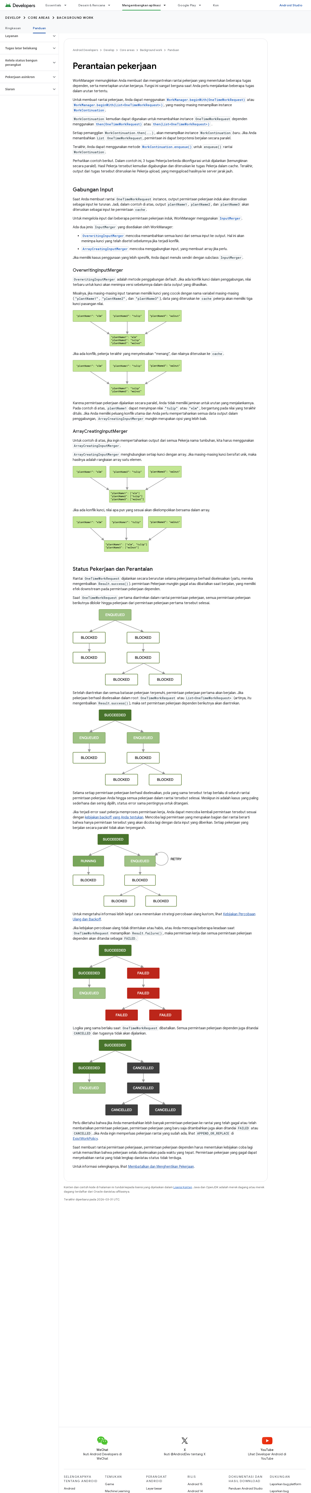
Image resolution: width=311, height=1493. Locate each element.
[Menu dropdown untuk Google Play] (202, 5)
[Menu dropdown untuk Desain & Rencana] (111, 5)
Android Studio (291, 5)
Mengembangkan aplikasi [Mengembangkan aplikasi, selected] (141, 5)
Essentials (53, 5)
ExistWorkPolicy (85, 1139)
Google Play (187, 5)
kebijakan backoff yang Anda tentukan (114, 817)
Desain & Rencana (91, 5)
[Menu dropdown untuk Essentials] (67, 5)
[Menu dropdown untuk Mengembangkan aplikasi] (166, 5)
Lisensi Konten (182, 1187)
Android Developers (85, 50)
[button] (26, 35)
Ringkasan (13, 28)
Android (69, 1488)
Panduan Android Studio (245, 1488)
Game (109, 1484)
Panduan (173, 50)
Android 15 (195, 1484)
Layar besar (154, 1488)
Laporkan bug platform (285, 1484)
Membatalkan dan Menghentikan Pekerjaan (161, 1166)
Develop (13, 18)
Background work (75, 18)
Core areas (39, 18)
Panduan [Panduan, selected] (39, 28)
